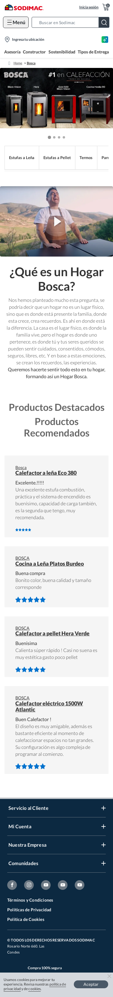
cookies (34, 988)
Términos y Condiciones (30, 900)
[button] (72, 22)
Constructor (34, 51)
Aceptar (91, 984)
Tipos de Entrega (93, 51)
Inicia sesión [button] (89, 7)
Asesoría (12, 51)
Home (18, 63)
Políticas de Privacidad (29, 909)
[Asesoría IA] (105, 39)
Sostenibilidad (62, 51)
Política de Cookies (25, 919)
